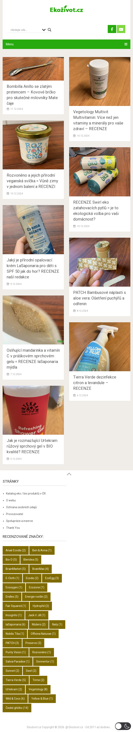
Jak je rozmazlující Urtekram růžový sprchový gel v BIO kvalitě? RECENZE (32, 446)
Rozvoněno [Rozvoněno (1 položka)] (41, 652)
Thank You (13, 527)
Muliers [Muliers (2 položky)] (38, 624)
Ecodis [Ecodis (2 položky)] (32, 578)
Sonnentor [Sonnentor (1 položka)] (45, 661)
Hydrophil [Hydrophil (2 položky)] (41, 606)
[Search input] (25, 30)
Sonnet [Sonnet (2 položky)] (12, 670)
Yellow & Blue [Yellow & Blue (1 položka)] (42, 698)
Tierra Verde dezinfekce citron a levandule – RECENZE (94, 383)
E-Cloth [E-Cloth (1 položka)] (12, 578)
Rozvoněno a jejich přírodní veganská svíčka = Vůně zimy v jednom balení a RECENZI (32, 181)
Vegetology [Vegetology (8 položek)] (38, 689)
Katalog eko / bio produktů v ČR (26, 493)
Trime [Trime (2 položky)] (38, 680)
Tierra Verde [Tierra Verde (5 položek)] (16, 680)
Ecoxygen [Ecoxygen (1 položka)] (14, 587)
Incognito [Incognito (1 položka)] (14, 615)
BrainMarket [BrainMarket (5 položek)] (16, 568)
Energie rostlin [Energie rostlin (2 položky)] (36, 596)
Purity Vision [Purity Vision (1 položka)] (16, 652)
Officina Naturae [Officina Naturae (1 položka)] (43, 633)
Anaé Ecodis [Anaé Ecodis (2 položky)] (16, 550)
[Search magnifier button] (49, 30)
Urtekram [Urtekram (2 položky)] (14, 689)
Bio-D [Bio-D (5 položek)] (11, 559)
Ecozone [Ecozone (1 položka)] (36, 587)
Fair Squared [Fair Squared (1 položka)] (16, 606)
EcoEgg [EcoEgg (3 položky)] (52, 578)
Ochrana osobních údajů (21, 507)
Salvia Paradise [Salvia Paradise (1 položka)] (18, 661)
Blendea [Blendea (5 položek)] (30, 559)
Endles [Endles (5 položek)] (12, 596)
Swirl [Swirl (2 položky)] (31, 670)
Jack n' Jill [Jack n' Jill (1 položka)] (36, 615)
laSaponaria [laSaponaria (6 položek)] (15, 624)
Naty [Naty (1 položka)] (57, 624)
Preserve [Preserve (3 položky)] (33, 643)
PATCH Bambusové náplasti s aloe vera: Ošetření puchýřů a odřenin (99, 298)
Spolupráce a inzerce (19, 521)
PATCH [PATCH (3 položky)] (12, 643)
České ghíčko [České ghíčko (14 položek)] (17, 707)
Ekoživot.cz (34, 727)
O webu (11, 500)
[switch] (123, 726)
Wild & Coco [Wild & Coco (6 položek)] (15, 698)
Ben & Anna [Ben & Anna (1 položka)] (42, 550)
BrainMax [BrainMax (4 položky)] (40, 568)
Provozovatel (14, 514)
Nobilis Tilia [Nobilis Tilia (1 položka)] (15, 633)
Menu (10, 44)
